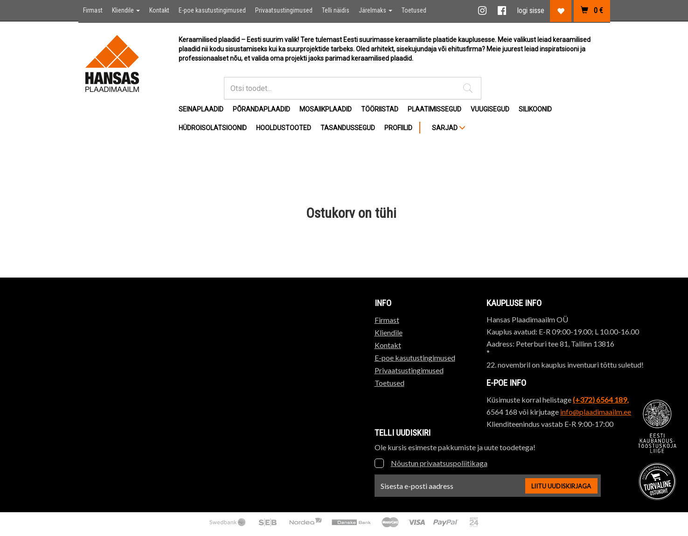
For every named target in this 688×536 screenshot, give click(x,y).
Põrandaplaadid (261, 109)
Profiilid (398, 128)
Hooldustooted (283, 128)
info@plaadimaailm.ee (595, 411)
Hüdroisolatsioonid (213, 128)
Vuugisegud (490, 109)
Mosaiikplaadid (325, 109)
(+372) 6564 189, (600, 399)
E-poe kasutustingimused (212, 10)
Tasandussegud (347, 128)
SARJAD (449, 128)
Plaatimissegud (434, 109)
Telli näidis (335, 10)
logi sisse (530, 10)
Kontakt (159, 10)
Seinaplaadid (201, 109)
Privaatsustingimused (284, 10)
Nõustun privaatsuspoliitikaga (439, 463)
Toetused (414, 10)
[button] (467, 88)
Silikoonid (535, 109)
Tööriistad (379, 109)
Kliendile (126, 10)
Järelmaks (375, 10)
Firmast (93, 10)
